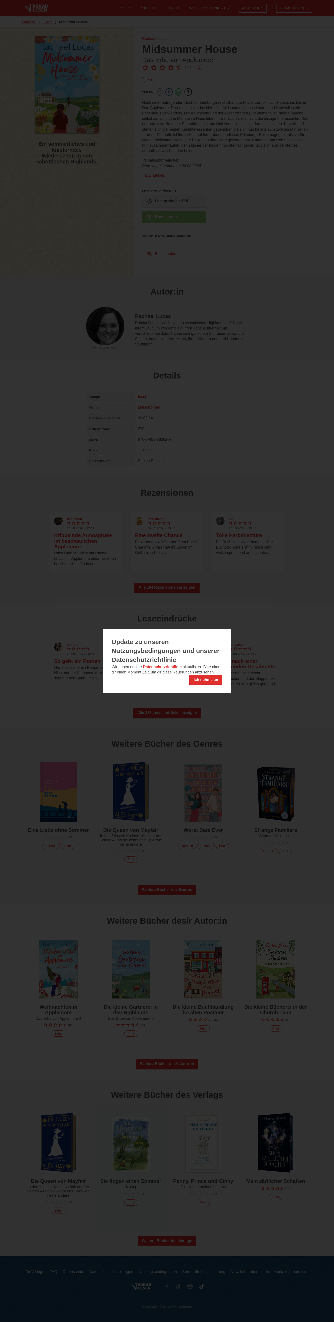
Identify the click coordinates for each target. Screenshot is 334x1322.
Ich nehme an (206, 680)
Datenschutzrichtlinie (162, 667)
